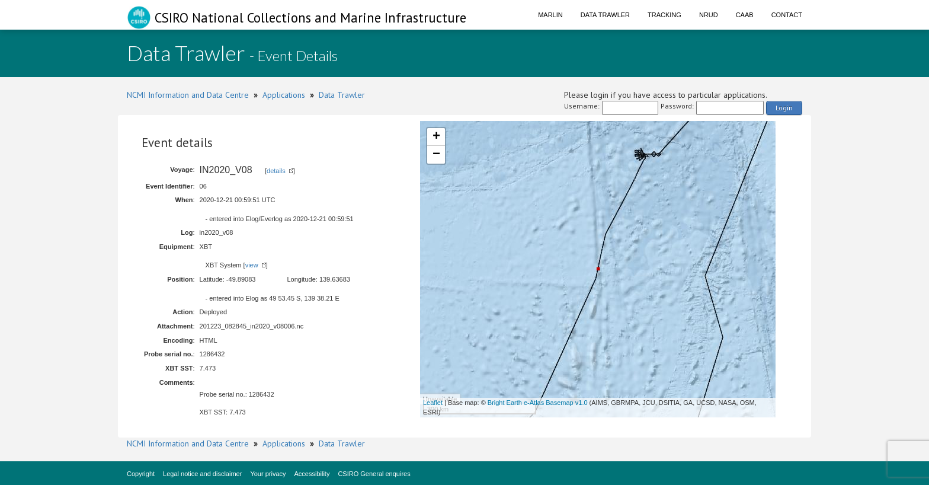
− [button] (436, 155)
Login (784, 107)
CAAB (745, 14)
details (276, 170)
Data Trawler (605, 14)
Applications (283, 95)
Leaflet (433, 402)
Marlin (550, 14)
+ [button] (436, 137)
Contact (786, 14)
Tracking (664, 14)
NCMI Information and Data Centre (188, 95)
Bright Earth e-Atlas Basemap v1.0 (538, 402)
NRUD (708, 14)
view (251, 265)
